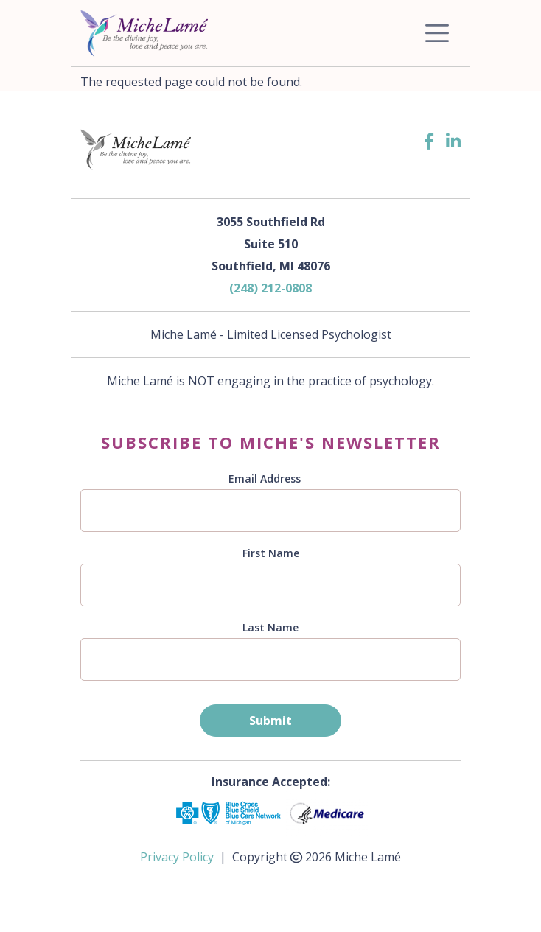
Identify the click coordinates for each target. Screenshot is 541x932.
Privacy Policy (177, 857)
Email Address (264, 479)
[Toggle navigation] (437, 33)
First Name (270, 553)
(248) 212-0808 (270, 288)
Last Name (270, 627)
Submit (270, 720)
